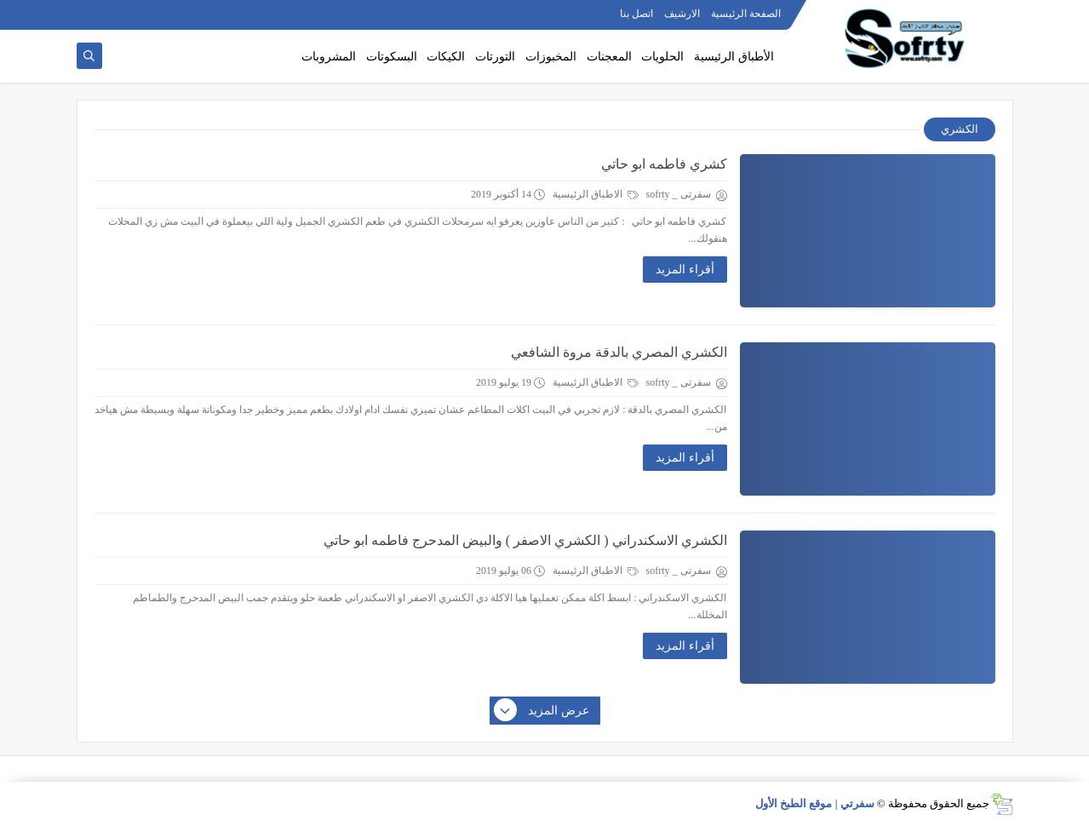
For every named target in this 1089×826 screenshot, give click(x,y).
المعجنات (609, 56)
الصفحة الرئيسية (746, 14)
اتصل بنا (636, 14)
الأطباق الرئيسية (734, 56)
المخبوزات (550, 56)
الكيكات (446, 56)
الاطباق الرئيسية (596, 194)
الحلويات (662, 56)
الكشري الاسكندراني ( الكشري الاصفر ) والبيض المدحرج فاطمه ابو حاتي (525, 540)
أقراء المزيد (685, 269)
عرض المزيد (542, 711)
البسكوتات (391, 56)
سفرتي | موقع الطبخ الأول (814, 803)
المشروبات (328, 56)
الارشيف (682, 14)
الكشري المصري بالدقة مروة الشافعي (619, 352)
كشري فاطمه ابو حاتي (664, 164)
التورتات (495, 56)
